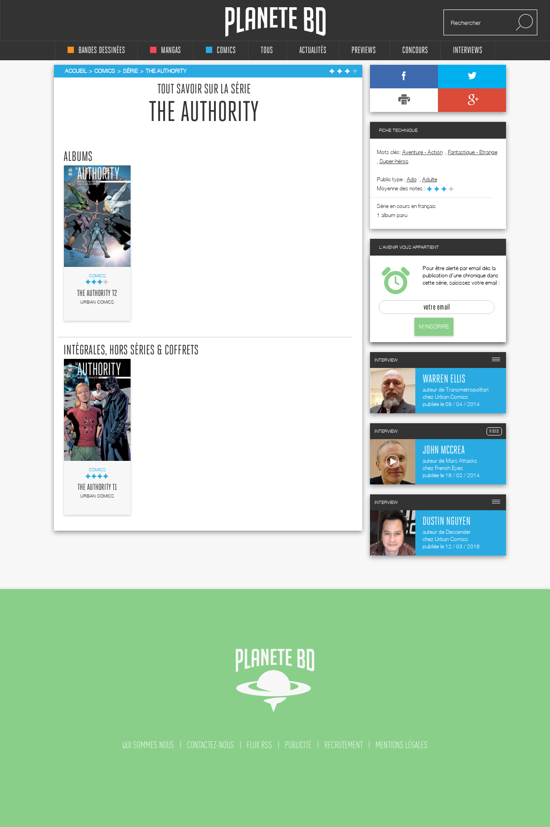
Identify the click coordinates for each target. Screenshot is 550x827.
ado (412, 179)
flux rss (259, 745)
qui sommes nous (148, 745)
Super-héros (394, 161)
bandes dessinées (96, 50)
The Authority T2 (97, 293)
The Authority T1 (97, 487)
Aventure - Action (422, 152)
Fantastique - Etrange (472, 152)
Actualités (312, 50)
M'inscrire (434, 326)
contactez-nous (210, 745)
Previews (363, 50)
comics (221, 50)
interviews (467, 50)
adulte (429, 179)
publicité (298, 745)
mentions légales (401, 745)
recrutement (343, 745)
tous (267, 50)
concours (415, 50)
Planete (275, 22)
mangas (165, 50)
